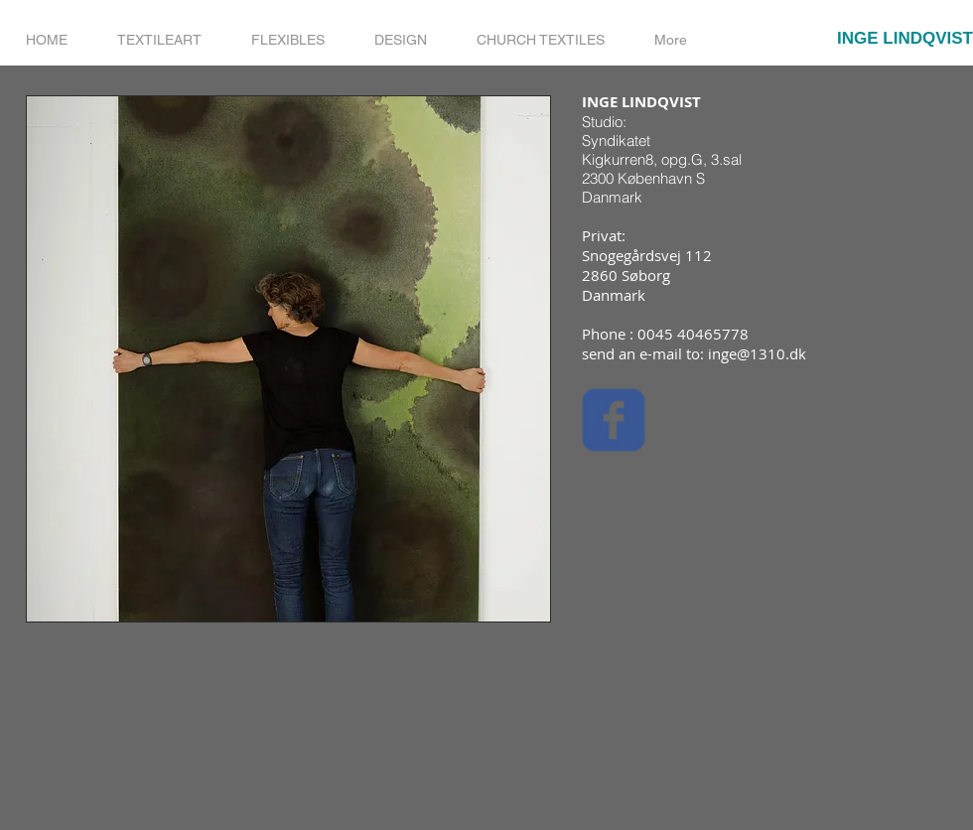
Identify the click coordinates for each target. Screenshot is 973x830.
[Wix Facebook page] (613, 420)
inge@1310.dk (757, 353)
